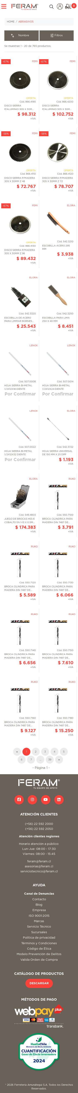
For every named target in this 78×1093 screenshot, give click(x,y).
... (40, 759)
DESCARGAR (39, 983)
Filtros (56, 36)
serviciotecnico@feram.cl (39, 871)
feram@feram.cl (39, 861)
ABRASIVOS (26, 21)
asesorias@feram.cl (39, 866)
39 (49, 759)
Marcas (39, 921)
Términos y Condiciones (39, 943)
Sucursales (39, 932)
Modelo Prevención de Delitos (39, 954)
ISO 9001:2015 (39, 915)
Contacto (39, 899)
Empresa (39, 910)
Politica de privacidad (39, 937)
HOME (11, 21)
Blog (39, 904)
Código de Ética (39, 948)
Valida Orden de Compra (39, 959)
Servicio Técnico (39, 926)
